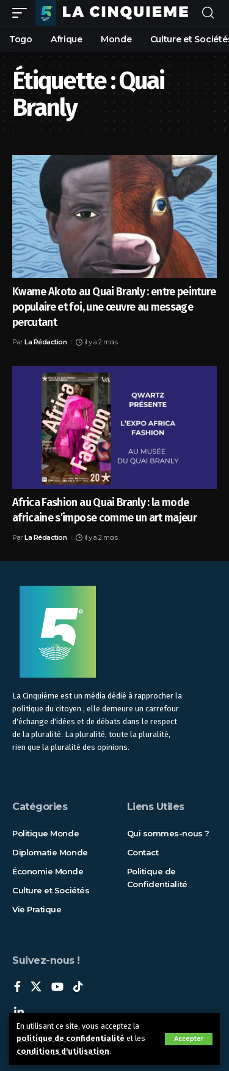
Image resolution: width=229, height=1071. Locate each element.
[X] (36, 987)
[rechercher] (208, 13)
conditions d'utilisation (62, 1051)
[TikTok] (78, 987)
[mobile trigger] (22, 12)
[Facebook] (17, 987)
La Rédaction (45, 342)
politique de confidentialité (70, 1038)
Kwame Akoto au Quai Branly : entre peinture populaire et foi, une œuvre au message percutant (114, 307)
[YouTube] (57, 987)
